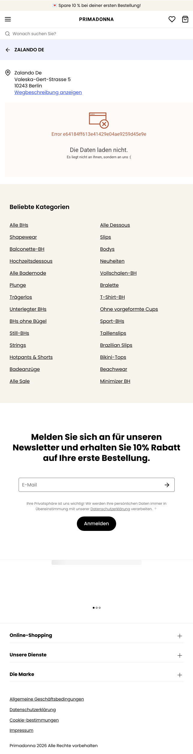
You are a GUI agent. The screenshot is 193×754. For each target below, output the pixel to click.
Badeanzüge (25, 369)
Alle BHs (19, 225)
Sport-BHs (112, 321)
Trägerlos (21, 297)
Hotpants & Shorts (31, 357)
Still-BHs (19, 333)
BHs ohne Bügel (28, 321)
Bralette (109, 285)
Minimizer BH (115, 381)
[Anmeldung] (172, 19)
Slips (105, 237)
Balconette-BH (27, 249)
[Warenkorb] (185, 19)
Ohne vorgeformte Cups (129, 309)
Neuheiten (112, 261)
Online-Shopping (96, 636)
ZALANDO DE (24, 49)
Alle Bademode (28, 273)
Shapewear (23, 237)
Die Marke (96, 675)
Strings (18, 345)
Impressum (21, 730)
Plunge (18, 285)
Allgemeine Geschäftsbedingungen (47, 699)
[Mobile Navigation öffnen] (7, 19)
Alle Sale (20, 381)
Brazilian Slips (116, 345)
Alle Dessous (115, 225)
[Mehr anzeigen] (155, 508)
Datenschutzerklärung (110, 509)
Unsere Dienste (96, 655)
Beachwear (113, 369)
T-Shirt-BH (112, 297)
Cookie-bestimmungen (34, 720)
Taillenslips (113, 333)
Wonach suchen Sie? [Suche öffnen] (30, 34)
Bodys (107, 249)
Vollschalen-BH (118, 273)
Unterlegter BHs (28, 309)
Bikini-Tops (113, 357)
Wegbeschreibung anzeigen (48, 92)
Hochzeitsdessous (31, 261)
